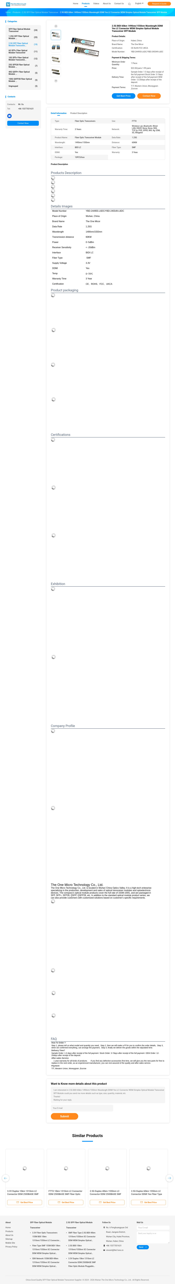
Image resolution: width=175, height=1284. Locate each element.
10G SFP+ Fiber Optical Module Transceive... (23, 58)
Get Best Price (124, 96)
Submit (64, 1116)
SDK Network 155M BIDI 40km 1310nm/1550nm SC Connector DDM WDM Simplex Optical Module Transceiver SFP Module (46, 1262)
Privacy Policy (11, 1247)
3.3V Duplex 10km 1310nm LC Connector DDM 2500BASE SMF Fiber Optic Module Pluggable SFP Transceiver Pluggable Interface (82, 1262)
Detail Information (58, 113)
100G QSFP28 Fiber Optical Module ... (23, 80)
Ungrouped (23, 86)
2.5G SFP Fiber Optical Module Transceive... (23, 44)
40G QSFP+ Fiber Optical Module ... (23, 73)
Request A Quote (159, 4)
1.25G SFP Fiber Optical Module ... (23, 37)
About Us (9, 1235)
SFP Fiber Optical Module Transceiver (23, 30)
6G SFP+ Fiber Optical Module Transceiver (23, 51)
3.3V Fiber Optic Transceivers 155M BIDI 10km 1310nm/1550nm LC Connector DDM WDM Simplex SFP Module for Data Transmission (46, 1237)
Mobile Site (10, 1243)
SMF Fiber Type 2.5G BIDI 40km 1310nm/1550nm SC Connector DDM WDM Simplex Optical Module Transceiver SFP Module (82, 1237)
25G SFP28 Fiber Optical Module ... (23, 66)
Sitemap (8, 1239)
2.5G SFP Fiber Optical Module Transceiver (79, 1225)
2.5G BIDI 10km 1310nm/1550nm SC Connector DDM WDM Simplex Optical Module (82, 1250)
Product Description (78, 113)
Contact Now (23, 123)
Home (8, 1227)
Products (9, 1231)
